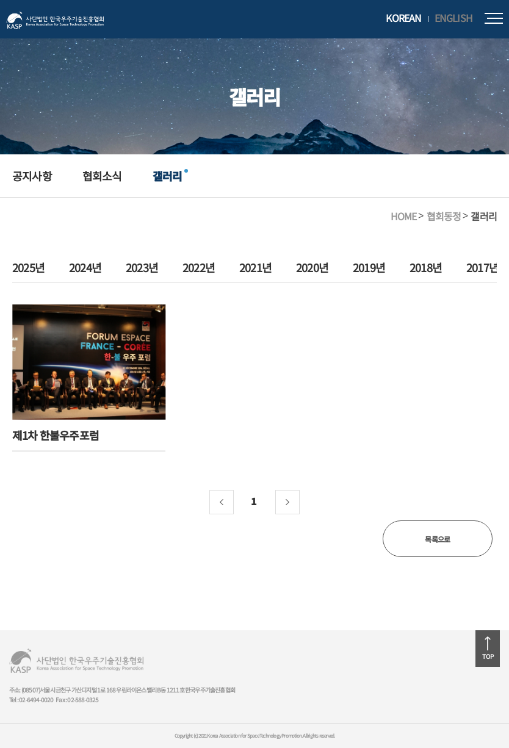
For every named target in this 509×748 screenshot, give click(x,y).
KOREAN (403, 18)
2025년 (28, 268)
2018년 (426, 268)
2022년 (198, 268)
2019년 (369, 268)
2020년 (312, 268)
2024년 (85, 268)
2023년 (142, 268)
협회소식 (102, 175)
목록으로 (437, 539)
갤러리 (167, 175)
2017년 (482, 268)
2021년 (255, 268)
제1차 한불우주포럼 (55, 435)
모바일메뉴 (494, 18)
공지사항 (32, 175)
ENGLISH (453, 18)
